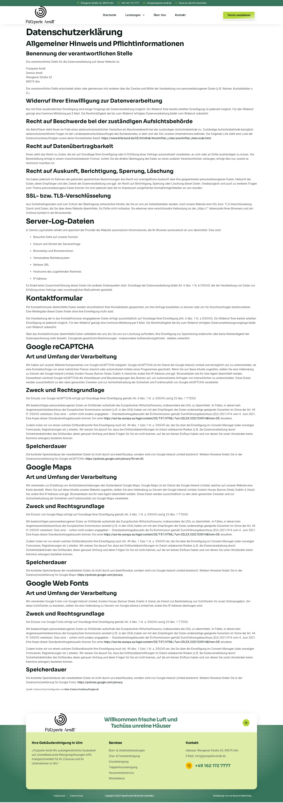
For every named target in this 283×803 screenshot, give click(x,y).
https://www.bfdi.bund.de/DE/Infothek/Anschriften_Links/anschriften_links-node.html (156, 138)
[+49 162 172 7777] (189, 766)
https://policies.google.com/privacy (100, 575)
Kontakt (180, 15)
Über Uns (160, 15)
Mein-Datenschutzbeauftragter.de (81, 689)
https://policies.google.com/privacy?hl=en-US (114, 458)
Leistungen (135, 15)
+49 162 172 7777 (213, 766)
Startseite (109, 15)
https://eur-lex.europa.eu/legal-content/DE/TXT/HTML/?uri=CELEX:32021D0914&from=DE (162, 418)
